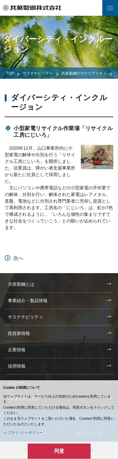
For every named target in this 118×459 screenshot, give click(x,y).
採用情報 (16, 366)
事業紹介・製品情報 (28, 300)
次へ (18, 258)
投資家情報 (19, 333)
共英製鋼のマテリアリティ (84, 73)
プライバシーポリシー (25, 432)
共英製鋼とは (21, 284)
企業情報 (16, 349)
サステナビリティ (38, 73)
